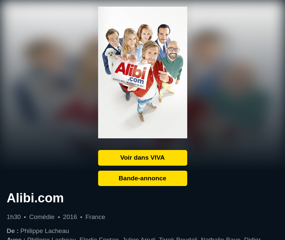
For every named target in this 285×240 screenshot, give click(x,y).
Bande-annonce (143, 178)
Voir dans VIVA (142, 157)
